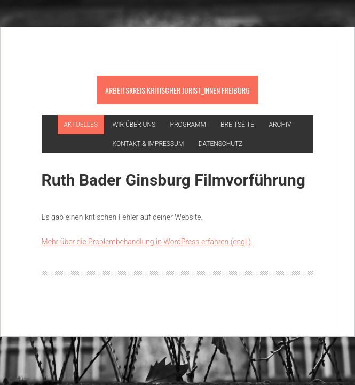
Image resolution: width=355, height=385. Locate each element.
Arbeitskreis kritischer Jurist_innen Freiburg (177, 90)
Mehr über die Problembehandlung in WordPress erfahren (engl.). (147, 241)
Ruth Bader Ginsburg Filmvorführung (173, 180)
